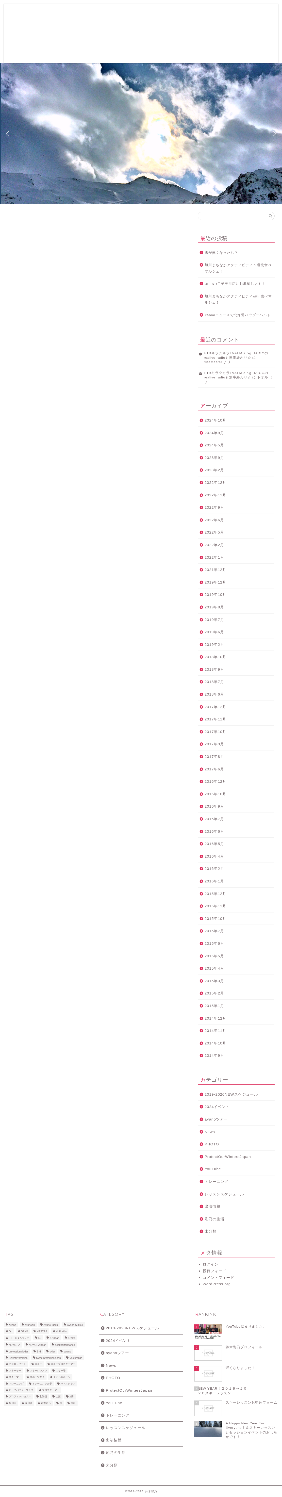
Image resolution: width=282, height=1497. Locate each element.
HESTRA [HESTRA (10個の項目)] (42, 1331)
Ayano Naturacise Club (203, 11)
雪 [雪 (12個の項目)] (61, 1403)
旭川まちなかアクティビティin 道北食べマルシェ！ (238, 268)
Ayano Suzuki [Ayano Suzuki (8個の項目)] (75, 1325)
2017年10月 (216, 732)
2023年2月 (214, 470)
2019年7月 (214, 620)
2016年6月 (214, 831)
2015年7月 (214, 931)
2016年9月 (214, 806)
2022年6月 (214, 520)
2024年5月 (214, 445)
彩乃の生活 (214, 1219)
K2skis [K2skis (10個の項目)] (72, 1338)
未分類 (210, 1231)
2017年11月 (216, 719)
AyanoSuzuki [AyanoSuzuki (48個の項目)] (51, 1325)
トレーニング (216, 1181)
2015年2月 (214, 993)
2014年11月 (216, 1030)
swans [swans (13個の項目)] (67, 1351)
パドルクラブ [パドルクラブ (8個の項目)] (68, 1383)
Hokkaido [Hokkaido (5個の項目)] (61, 1331)
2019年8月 (214, 607)
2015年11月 (216, 906)
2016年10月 (216, 794)
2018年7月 (214, 682)
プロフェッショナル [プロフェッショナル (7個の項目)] (20, 1396)
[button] (8, 134)
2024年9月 (214, 433)
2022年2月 (214, 545)
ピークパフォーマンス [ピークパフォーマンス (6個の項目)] (21, 1390)
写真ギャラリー (166, 11)
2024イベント (217, 1107)
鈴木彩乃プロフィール (132, 11)
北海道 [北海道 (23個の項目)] (43, 1396)
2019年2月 (214, 644)
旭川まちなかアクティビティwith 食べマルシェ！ (238, 299)
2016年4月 (214, 856)
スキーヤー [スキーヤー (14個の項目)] (15, 1370)
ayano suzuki (26, 33)
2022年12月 (216, 482)
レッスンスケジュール (224, 1194)
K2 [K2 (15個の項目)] (39, 1338)
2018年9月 (214, 669)
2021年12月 (216, 570)
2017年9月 (214, 744)
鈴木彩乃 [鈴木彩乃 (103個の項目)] (46, 1403)
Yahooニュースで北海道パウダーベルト (238, 315)
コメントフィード (218, 1277)
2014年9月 (214, 1055)
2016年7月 (214, 819)
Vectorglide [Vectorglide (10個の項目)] (75, 1358)
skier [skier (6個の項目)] (52, 1351)
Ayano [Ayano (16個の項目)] (12, 1325)
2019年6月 (214, 632)
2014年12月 (216, 1018)
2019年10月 (216, 594)
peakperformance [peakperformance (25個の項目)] (65, 1345)
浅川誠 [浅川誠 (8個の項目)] (28, 1403)
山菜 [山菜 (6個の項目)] (58, 1396)
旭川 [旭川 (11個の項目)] (71, 1396)
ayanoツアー (216, 1119)
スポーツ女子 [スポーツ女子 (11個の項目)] (37, 1377)
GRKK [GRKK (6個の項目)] (24, 1331)
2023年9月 (214, 458)
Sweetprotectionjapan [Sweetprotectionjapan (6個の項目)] (48, 1358)
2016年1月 (214, 881)
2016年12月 (216, 781)
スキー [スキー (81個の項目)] (38, 1364)
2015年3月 (214, 981)
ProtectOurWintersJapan (228, 1157)
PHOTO (212, 1144)
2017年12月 (216, 707)
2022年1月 (214, 557)
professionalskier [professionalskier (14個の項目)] (18, 1351)
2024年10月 (216, 420)
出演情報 (212, 1206)
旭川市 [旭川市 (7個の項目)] (12, 1403)
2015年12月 (216, 894)
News (210, 1132)
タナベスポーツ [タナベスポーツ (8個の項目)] (61, 1377)
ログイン (210, 1264)
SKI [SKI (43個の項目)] (39, 1351)
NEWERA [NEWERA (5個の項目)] (14, 1345)
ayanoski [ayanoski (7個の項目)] (30, 1325)
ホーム (51, 11)
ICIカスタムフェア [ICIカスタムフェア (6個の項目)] (19, 1338)
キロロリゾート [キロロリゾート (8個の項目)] (17, 1364)
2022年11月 (216, 495)
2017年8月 (214, 756)
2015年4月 (214, 968)
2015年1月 (214, 1006)
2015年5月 (214, 956)
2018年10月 (216, 657)
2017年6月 (214, 769)
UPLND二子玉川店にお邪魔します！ (235, 284)
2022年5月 (214, 532)
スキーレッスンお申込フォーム (86, 11)
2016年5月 (214, 844)
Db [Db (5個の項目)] (10, 1331)
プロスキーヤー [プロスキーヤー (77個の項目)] (50, 1390)
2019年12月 (216, 582)
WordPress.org (217, 1284)
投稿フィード (214, 1271)
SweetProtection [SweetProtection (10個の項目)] (18, 1358)
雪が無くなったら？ (221, 253)
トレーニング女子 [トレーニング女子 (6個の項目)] (42, 1383)
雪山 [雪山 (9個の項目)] (73, 1403)
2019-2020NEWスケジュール (231, 1094)
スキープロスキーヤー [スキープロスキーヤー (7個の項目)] (63, 1364)
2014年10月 (216, 1043)
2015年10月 (216, 918)
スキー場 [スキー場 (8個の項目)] (61, 1370)
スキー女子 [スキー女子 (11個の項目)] (15, 1377)
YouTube (213, 1169)
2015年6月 (214, 943)
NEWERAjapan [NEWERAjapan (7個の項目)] (37, 1345)
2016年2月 (214, 868)
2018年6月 (214, 694)
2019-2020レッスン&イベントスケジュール (79, 21)
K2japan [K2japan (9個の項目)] (54, 1338)
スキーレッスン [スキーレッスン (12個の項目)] (38, 1370)
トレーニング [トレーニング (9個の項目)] (16, 1383)
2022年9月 (214, 507)
